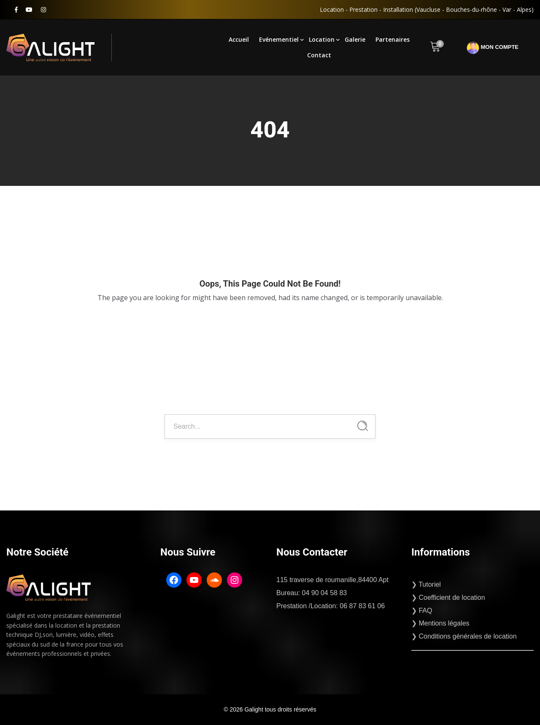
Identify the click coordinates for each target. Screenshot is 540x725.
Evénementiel (279, 39)
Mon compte (492, 47)
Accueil (239, 39)
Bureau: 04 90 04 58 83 (311, 592)
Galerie (355, 39)
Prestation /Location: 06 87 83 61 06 (330, 606)
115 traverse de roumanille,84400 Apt (332, 579)
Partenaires (392, 39)
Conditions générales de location (467, 636)
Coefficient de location (451, 597)
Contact (319, 55)
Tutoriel (429, 584)
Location (322, 39)
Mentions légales (443, 623)
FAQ (425, 610)
